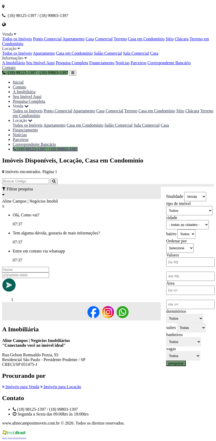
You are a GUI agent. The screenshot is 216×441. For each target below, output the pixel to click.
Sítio (170, 39)
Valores (172, 255)
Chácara (181, 39)
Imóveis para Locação (60, 386)
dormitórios (176, 311)
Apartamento (74, 39)
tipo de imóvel (178, 203)
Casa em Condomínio (146, 39)
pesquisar (176, 363)
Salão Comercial (108, 53)
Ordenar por (176, 241)
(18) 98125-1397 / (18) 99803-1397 (35, 72)
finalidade (174, 196)
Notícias (123, 63)
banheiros (174, 334)
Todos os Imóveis (17, 39)
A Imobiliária (13, 63)
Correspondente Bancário (169, 63)
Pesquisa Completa (72, 63)
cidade (171, 217)
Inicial (18, 82)
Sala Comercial (136, 53)
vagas (171, 348)
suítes (171, 327)
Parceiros (139, 63)
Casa (90, 39)
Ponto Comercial (47, 39)
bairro (171, 234)
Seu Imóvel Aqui (40, 63)
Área (170, 283)
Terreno (120, 39)
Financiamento (101, 63)
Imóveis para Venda (20, 386)
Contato (9, 67)
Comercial (104, 39)
